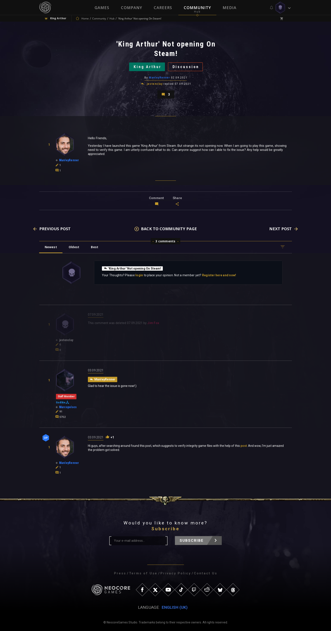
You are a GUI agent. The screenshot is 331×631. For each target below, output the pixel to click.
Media (229, 7)
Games (102, 7)
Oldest (74, 247)
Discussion (186, 66)
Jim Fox (153, 323)
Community (197, 7)
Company (131, 7)
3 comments (165, 241)
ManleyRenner (159, 77)
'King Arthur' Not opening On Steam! (132, 268)
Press (120, 573)
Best (94, 247)
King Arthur (147, 66)
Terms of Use (143, 573)
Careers (163, 7)
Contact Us (205, 573)
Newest (51, 247)
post (244, 445)
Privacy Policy (175, 573)
